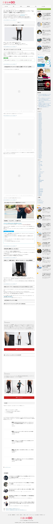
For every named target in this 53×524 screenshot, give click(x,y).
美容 (35, 6)
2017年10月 (40, 151)
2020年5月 (40, 124)
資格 (13, 6)
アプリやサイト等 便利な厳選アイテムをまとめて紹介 (26, 520)
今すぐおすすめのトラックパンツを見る (10, 46)
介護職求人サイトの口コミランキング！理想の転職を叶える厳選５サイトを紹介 (46, 39)
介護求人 (39, 175)
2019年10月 (40, 129)
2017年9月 (40, 152)
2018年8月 (40, 145)
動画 (39, 177)
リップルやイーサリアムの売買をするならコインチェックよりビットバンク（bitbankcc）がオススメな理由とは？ (46, 234)
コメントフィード (41, 201)
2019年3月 (40, 136)
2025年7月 (40, 115)
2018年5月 (40, 149)
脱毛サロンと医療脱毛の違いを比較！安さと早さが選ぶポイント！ (16, 509)
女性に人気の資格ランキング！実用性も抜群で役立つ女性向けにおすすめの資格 (46, 250)
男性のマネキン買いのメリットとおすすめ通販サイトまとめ (46, 258)
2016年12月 (40, 155)
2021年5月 (40, 121)
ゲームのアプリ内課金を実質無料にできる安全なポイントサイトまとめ (46, 266)
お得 (39, 162)
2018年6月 (40, 147)
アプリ (39, 166)
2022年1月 (40, 120)
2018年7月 (40, 146)
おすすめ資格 (40, 161)
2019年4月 (40, 135)
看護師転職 (28, 6)
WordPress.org (40, 202)
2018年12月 (40, 140)
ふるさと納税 (43, 6)
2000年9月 (40, 157)
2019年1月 (40, 139)
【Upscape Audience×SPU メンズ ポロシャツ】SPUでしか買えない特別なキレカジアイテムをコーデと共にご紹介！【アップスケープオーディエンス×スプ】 (21, 503)
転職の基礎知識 (40, 191)
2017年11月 (40, 150)
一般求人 (21, 6)
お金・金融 (6, 6)
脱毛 (39, 185)
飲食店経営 (40, 195)
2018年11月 (40, 141)
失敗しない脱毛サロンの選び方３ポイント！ (13, 508)
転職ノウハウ (40, 192)
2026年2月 (40, 114)
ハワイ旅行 (40, 169)
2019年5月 (40, 134)
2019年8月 (40, 130)
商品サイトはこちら (19, 349)
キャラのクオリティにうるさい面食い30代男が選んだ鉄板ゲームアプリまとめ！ (46, 274)
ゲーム (39, 167)
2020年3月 (40, 126)
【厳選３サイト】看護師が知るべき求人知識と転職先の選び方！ (46, 208)
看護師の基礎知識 (41, 180)
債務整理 (39, 176)
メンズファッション (8, 467)
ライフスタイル (40, 172)
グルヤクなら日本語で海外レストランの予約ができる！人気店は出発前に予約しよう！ (44, 95)
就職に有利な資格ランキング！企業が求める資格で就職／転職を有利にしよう (46, 47)
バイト (39, 170)
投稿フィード (40, 200)
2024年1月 (40, 116)
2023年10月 (40, 119)
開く (19, 22)
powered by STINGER (35, 522)
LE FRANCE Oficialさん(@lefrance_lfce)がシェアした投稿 (13, 195)
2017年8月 (40, 154)
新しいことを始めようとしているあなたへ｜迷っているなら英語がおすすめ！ (46, 23)
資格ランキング (40, 190)
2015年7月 (40, 156)
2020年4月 (40, 125)
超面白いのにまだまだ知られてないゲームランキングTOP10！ (46, 31)
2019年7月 (40, 131)
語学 (39, 186)
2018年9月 (40, 144)
